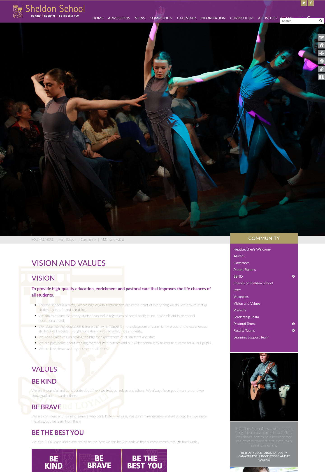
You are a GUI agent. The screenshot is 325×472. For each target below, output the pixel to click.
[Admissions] (119, 11)
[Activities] (267, 11)
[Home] (48, 11)
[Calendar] (186, 11)
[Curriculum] (242, 11)
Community (88, 239)
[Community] (161, 11)
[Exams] (287, 11)
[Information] (213, 11)
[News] (139, 11)
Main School (67, 239)
